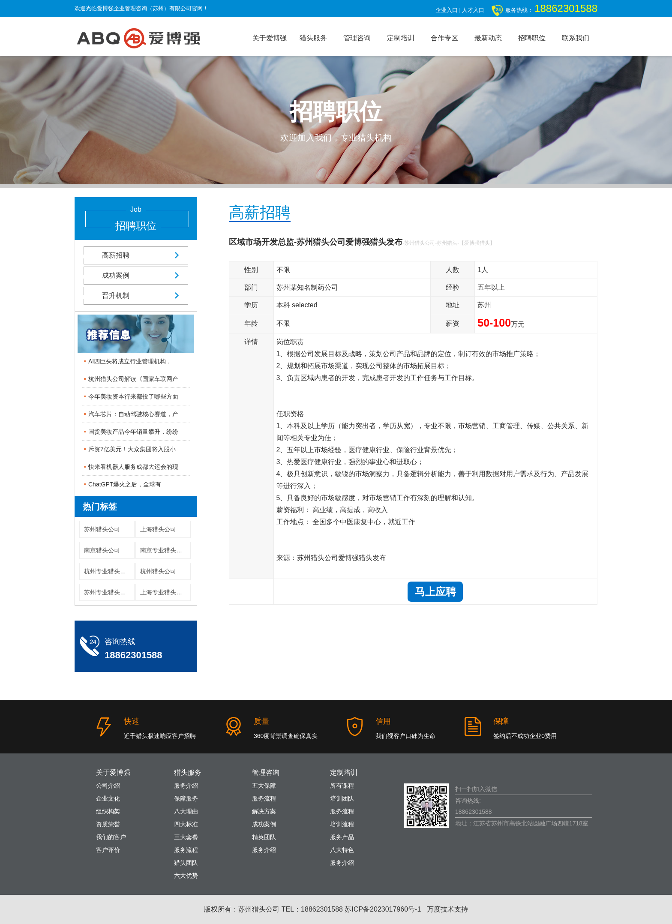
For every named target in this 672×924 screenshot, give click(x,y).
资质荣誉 (108, 824)
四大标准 (186, 824)
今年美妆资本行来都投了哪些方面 (133, 396)
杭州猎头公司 (158, 571)
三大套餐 (186, 837)
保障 (501, 721)
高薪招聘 (136, 255)
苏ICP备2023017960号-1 (383, 909)
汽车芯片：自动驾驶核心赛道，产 (133, 414)
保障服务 (186, 798)
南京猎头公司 (102, 550)
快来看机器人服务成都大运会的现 (133, 466)
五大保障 (264, 785)
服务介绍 (186, 785)
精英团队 (264, 837)
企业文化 (108, 798)
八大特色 (342, 849)
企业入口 (446, 10)
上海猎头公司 (158, 529)
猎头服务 (313, 38)
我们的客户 (111, 837)
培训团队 (342, 798)
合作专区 (444, 38)
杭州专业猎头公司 (108, 571)
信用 (383, 721)
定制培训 (400, 38)
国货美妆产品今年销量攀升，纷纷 (133, 431)
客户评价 (108, 849)
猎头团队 (186, 862)
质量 (261, 721)
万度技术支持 (447, 909)
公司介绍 (108, 785)
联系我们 (575, 38)
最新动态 (488, 38)
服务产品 (342, 837)
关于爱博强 (269, 38)
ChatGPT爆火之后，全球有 (124, 484)
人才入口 (473, 10)
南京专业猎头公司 (164, 550)
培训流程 (342, 824)
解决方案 (264, 811)
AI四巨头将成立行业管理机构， (130, 361)
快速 (131, 721)
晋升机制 (136, 295)
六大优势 (186, 875)
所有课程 (342, 785)
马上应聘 (435, 591)
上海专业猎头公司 (164, 592)
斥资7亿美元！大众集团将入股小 (132, 449)
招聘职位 (532, 38)
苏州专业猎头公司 (108, 592)
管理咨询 (357, 38)
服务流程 (186, 849)
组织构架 (108, 811)
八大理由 (186, 811)
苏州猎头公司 (102, 529)
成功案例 (136, 275)
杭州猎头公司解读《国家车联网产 (133, 378)
